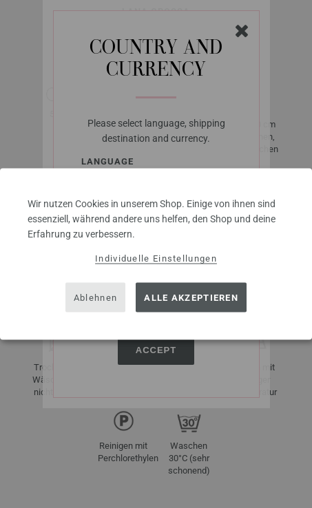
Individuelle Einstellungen (156, 258)
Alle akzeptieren (191, 297)
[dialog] (156, 254)
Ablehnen (95, 297)
